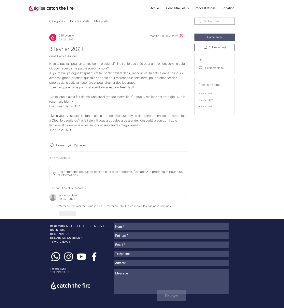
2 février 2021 (206, 99)
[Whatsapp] (55, 256)
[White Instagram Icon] (68, 256)
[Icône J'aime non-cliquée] (51, 145)
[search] (214, 21)
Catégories (57, 21)
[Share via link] (77, 145)
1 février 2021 (206, 93)
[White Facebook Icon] (94, 256)
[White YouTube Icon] (81, 256)
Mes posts (101, 21)
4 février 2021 (206, 106)
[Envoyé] (171, 295)
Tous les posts (80, 21)
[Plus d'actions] (185, 36)
